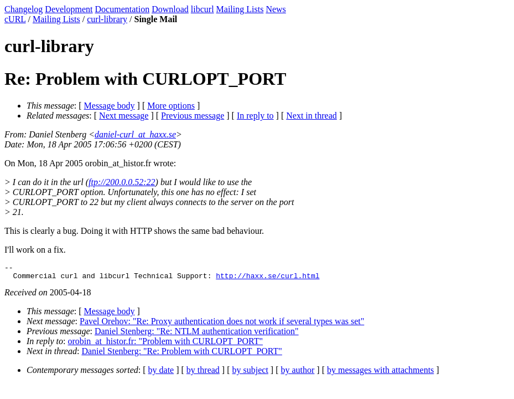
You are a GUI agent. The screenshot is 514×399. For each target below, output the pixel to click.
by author (297, 373)
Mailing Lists (240, 9)
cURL (15, 19)
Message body (109, 105)
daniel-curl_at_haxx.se (135, 134)
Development (68, 9)
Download (170, 9)
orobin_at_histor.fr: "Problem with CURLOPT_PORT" (165, 344)
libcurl (202, 9)
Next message (123, 115)
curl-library (107, 19)
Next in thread (311, 115)
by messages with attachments (380, 373)
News (275, 9)
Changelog (23, 9)
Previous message (192, 115)
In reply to (255, 115)
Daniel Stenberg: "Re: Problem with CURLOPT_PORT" (181, 354)
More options (171, 105)
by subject (250, 373)
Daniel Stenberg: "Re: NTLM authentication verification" (197, 334)
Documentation (122, 9)
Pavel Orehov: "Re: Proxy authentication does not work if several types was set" (222, 324)
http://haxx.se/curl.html (267, 279)
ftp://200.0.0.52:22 (122, 182)
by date (161, 373)
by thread (203, 373)
